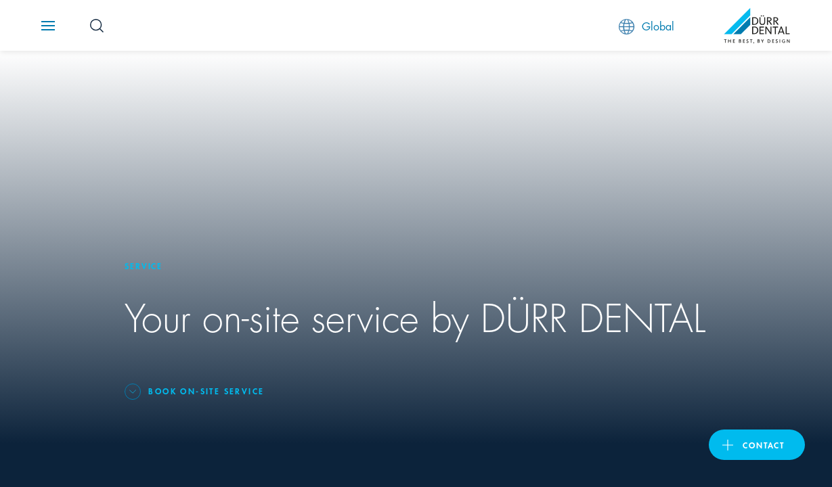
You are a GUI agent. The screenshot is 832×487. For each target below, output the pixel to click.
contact (764, 444)
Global (646, 26)
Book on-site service (206, 390)
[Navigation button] (48, 25)
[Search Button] (96, 25)
